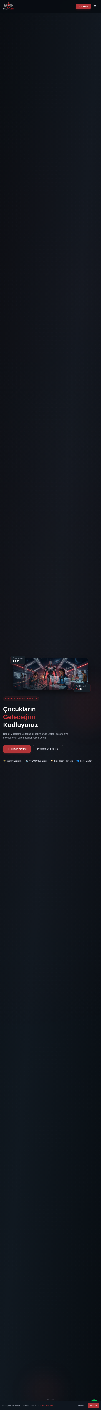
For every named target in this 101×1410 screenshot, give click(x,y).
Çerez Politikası (47, 1405)
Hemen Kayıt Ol (17, 749)
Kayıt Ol (83, 6)
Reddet (81, 1405)
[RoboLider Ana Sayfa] (8, 6)
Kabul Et (93, 1405)
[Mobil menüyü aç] (95, 6)
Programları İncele (48, 749)
